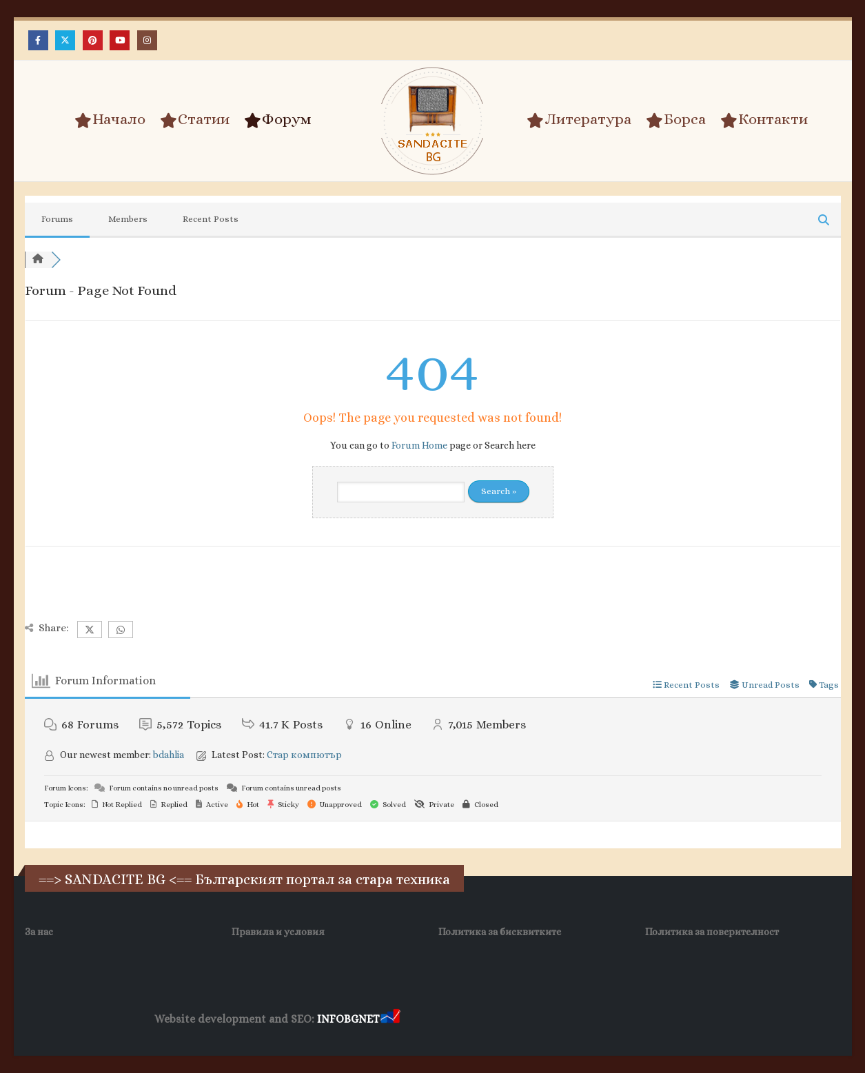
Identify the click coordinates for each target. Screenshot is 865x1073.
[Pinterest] (93, 40)
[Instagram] (147, 40)
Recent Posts (210, 219)
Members (127, 219)
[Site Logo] (432, 121)
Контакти (764, 120)
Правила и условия (278, 931)
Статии (195, 120)
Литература (579, 120)
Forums (57, 219)
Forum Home (419, 445)
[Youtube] (120, 40)
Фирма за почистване (559, 1019)
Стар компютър (304, 754)
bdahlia (168, 754)
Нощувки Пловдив (661, 1019)
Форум (278, 120)
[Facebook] (38, 40)
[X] (65, 40)
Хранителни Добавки (452, 1019)
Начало (109, 120)
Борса (676, 120)
